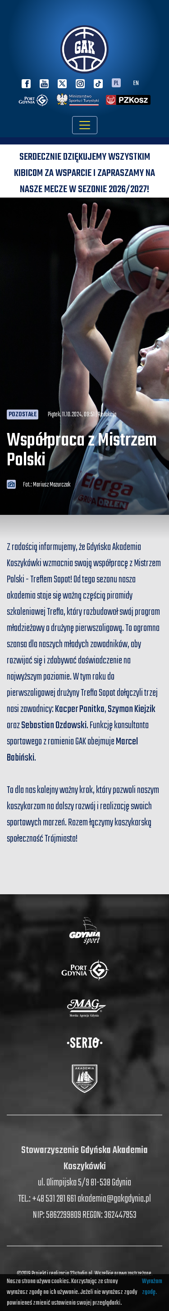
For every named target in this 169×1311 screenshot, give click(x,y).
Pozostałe (23, 415)
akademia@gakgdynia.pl (114, 1199)
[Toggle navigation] (84, 125)
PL (116, 82)
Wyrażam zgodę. (152, 1286)
